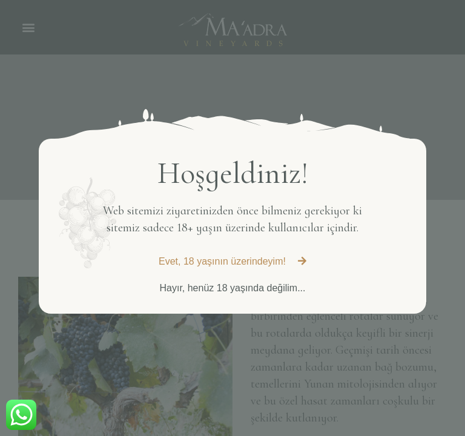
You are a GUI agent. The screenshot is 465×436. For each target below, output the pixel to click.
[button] (232, 261)
